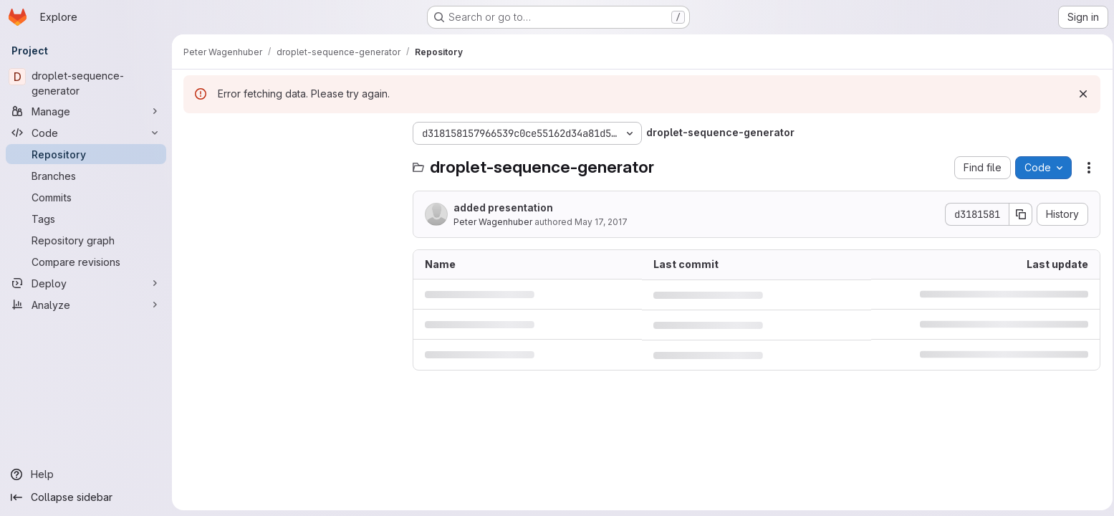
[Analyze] (86, 305)
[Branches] (86, 176)
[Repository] (86, 154)
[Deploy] (86, 283)
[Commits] (86, 197)
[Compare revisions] (86, 262)
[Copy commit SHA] (1017, 214)
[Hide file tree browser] (194, 133)
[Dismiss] (1079, 93)
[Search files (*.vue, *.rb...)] (290, 161)
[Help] (86, 474)
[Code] (86, 133)
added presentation (503, 207)
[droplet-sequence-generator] (86, 83)
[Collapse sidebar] (86, 497)
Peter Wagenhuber (492, 221)
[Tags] (86, 219)
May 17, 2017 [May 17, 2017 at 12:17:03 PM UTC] (601, 221)
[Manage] (86, 111)
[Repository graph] (86, 240)
